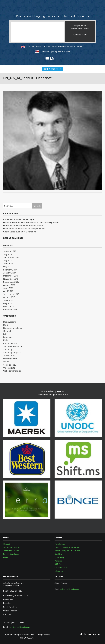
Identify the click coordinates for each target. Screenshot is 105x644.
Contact (6, 544)
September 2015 (11, 294)
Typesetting (59, 557)
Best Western (9, 321)
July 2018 (7, 254)
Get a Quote (52, 69)
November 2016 (10, 278)
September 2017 (11, 257)
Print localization (11, 343)
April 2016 (8, 291)
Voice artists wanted (11, 547)
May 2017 (7, 266)
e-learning (59, 571)
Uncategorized (10, 358)
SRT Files (58, 564)
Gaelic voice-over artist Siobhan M (19, 231)
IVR (5, 334)
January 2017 (9, 272)
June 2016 (8, 288)
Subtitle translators (11, 554)
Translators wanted (11, 550)
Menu (52, 58)
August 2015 (9, 297)
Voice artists (9, 367)
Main (5, 340)
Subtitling (7, 349)
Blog (5, 324)
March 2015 (8, 306)
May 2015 (7, 303)
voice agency (9, 364)
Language (8, 337)
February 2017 (10, 269)
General (7, 331)
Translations (9, 355)
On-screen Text (61, 567)
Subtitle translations (12, 346)
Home (5, 557)
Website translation (12, 370)
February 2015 (10, 309)
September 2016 (11, 281)
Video (6, 361)
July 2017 (7, 260)
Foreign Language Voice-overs (68, 547)
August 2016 (9, 285)
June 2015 (8, 300)
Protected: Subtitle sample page (18, 219)
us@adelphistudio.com (59, 51)
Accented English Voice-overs (67, 550)
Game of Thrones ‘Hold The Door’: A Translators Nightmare (31, 222)
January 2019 (9, 251)
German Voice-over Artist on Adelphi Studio (24, 228)
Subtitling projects (12, 352)
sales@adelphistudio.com (70, 46)
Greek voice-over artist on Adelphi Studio (23, 225)
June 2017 (8, 263)
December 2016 (10, 275)
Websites (58, 560)
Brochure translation (13, 328)
